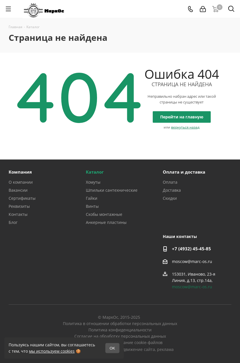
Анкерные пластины (106, 222)
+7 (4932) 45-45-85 (191, 248)
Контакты (18, 214)
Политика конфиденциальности (120, 330)
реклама (165, 349)
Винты (92, 206)
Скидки (170, 198)
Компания (20, 172)
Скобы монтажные (104, 214)
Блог (13, 222)
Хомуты (93, 182)
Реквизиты (19, 206)
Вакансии (18, 190)
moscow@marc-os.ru (192, 261)
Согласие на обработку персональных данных (120, 336)
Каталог (95, 172)
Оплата (170, 182)
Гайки (91, 198)
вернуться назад (185, 127)
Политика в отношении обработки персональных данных (120, 323)
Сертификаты (22, 198)
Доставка (172, 190)
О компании (21, 182)
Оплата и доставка (184, 172)
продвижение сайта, (135, 349)
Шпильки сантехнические (112, 190)
